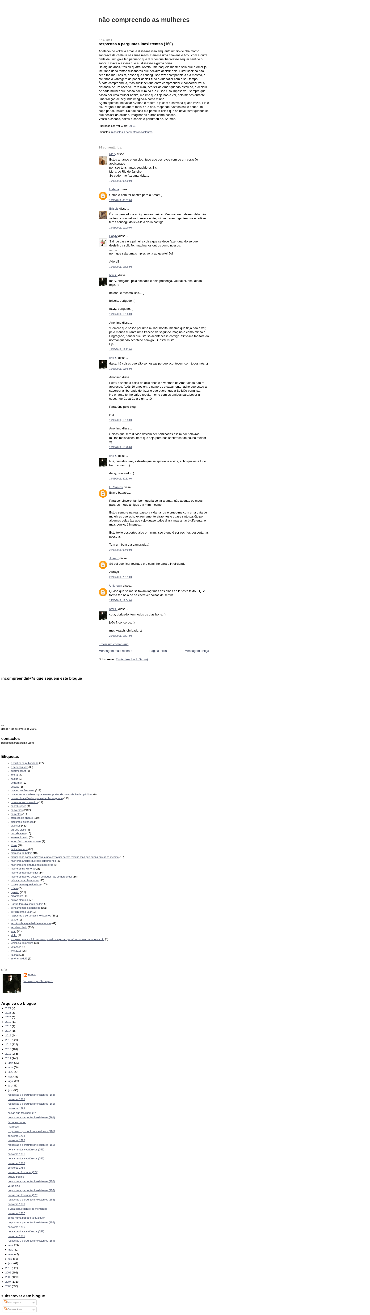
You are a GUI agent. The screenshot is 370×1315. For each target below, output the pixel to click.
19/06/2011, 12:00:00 (120, 227)
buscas (15, 786)
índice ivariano (19, 849)
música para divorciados (25, 880)
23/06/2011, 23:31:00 (120, 577)
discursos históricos (22, 821)
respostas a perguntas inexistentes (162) (31, 1103)
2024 (8, 1008)
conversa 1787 (16, 1213)
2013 (8, 1049)
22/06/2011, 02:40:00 (120, 550)
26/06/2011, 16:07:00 (120, 636)
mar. (11, 1254)
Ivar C (113, 275)
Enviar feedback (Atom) (132, 659)
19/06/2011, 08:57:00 (120, 200)
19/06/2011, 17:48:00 (120, 369)
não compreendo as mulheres (144, 19)
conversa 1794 (16, 1108)
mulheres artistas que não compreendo (33, 860)
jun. (10, 1090)
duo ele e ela (18, 833)
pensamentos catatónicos (25, 907)
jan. (10, 1263)
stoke (14, 935)
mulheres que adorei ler (24, 872)
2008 (8, 1277)
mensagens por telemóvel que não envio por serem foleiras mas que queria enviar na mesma (65, 857)
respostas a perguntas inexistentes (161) (31, 1117)
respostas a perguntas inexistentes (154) (31, 1240)
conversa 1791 (16, 1154)
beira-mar (16, 782)
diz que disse (18, 829)
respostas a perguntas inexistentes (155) (31, 1222)
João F (114, 558)
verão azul (14, 1185)
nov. (11, 1067)
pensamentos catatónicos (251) (26, 1231)
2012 (8, 1053)
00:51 (132, 125)
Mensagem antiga (197, 651)
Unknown (115, 585)
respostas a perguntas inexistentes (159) (31, 1144)
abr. (11, 1249)
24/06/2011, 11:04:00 (120, 600)
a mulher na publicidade (24, 763)
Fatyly (113, 236)
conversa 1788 (16, 1204)
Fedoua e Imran (17, 1122)
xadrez (15, 954)
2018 (8, 1026)
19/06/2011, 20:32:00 (120, 478)
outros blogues (19, 900)
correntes (16, 814)
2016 (8, 1035)
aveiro (14, 774)
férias (14, 845)
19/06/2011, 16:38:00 (120, 314)
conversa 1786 (16, 1227)
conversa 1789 (16, 1167)
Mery (112, 154)
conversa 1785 (16, 1236)
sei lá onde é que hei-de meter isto (31, 923)
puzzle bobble (16, 1176)
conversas (17, 810)
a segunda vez (19, 767)
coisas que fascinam (22, 790)
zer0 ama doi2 (19, 958)
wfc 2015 (16, 950)
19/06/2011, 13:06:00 (120, 267)
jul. (10, 1085)
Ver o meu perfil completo (38, 981)
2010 (8, 1268)
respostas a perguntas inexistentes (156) (31, 1199)
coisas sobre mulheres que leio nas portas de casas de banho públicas (52, 794)
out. (11, 1071)
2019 (8, 1021)
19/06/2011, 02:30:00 (120, 181)
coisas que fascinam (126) (23, 1195)
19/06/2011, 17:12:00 (120, 349)
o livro (14, 888)
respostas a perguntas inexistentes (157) (31, 1190)
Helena (114, 189)
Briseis (113, 208)
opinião (15, 892)
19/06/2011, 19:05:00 (120, 420)
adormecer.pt (18, 770)
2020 (8, 1017)
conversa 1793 (16, 1135)
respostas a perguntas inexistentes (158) (31, 1181)
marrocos (13, 1126)
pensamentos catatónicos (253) (26, 1149)
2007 (8, 1281)
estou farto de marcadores (26, 841)
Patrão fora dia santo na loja (27, 904)
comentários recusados (24, 802)
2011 (8, 1058)
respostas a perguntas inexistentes (131, 132)
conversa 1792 (16, 1140)
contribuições (18, 806)
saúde (14, 919)
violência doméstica (22, 943)
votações (16, 947)
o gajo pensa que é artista (26, 884)
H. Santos (116, 487)
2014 (8, 1044)
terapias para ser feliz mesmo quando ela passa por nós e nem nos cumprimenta (58, 939)
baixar (14, 778)
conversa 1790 (16, 1163)
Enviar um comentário (113, 644)
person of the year (21, 911)
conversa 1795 (16, 1099)
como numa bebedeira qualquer (26, 1217)
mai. (11, 1245)
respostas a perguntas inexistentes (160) (136, 44)
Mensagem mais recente (115, 651)
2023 (8, 1012)
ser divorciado (19, 927)
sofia (13, 931)
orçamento (17, 896)
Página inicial (158, 651)
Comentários (13, 1309)
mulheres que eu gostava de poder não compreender (41, 876)
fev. (10, 1258)
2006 (8, 1286)
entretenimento (19, 837)
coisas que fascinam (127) (23, 1172)
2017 (8, 1030)
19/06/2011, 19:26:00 (120, 447)
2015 (8, 1040)
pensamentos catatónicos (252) (26, 1158)
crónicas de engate (22, 817)
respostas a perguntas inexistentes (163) (31, 1094)
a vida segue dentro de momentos (27, 1208)
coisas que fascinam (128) (23, 1112)
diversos (16, 825)
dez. (11, 1062)
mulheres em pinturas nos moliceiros (32, 864)
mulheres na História (23, 868)
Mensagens (12, 1302)
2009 (8, 1272)
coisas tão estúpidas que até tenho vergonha (37, 798)
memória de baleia (21, 853)
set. (10, 1076)
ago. (11, 1081)
